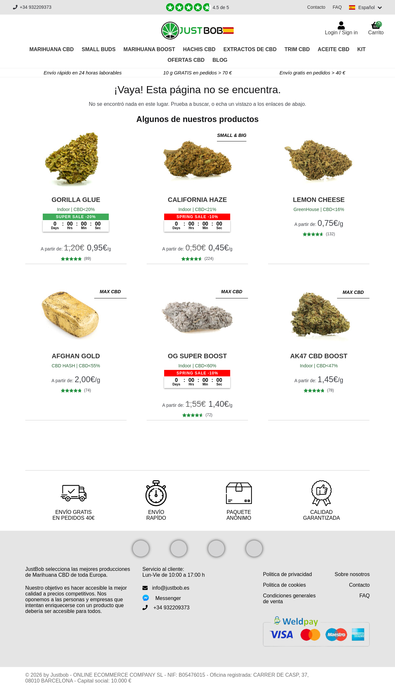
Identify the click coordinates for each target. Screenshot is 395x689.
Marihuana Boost (149, 49)
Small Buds (99, 49)
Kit (361, 49)
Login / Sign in (341, 32)
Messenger (168, 598)
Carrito (376, 28)
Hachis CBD (199, 49)
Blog (219, 60)
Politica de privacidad (287, 574)
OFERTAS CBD (185, 60)
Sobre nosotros (352, 574)
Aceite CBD (333, 49)
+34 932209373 (32, 7)
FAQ (336, 7)
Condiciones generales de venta (289, 598)
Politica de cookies (284, 585)
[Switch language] (365, 7)
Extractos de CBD (249, 49)
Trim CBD (297, 49)
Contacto (316, 7)
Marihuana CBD (51, 49)
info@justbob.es (170, 588)
